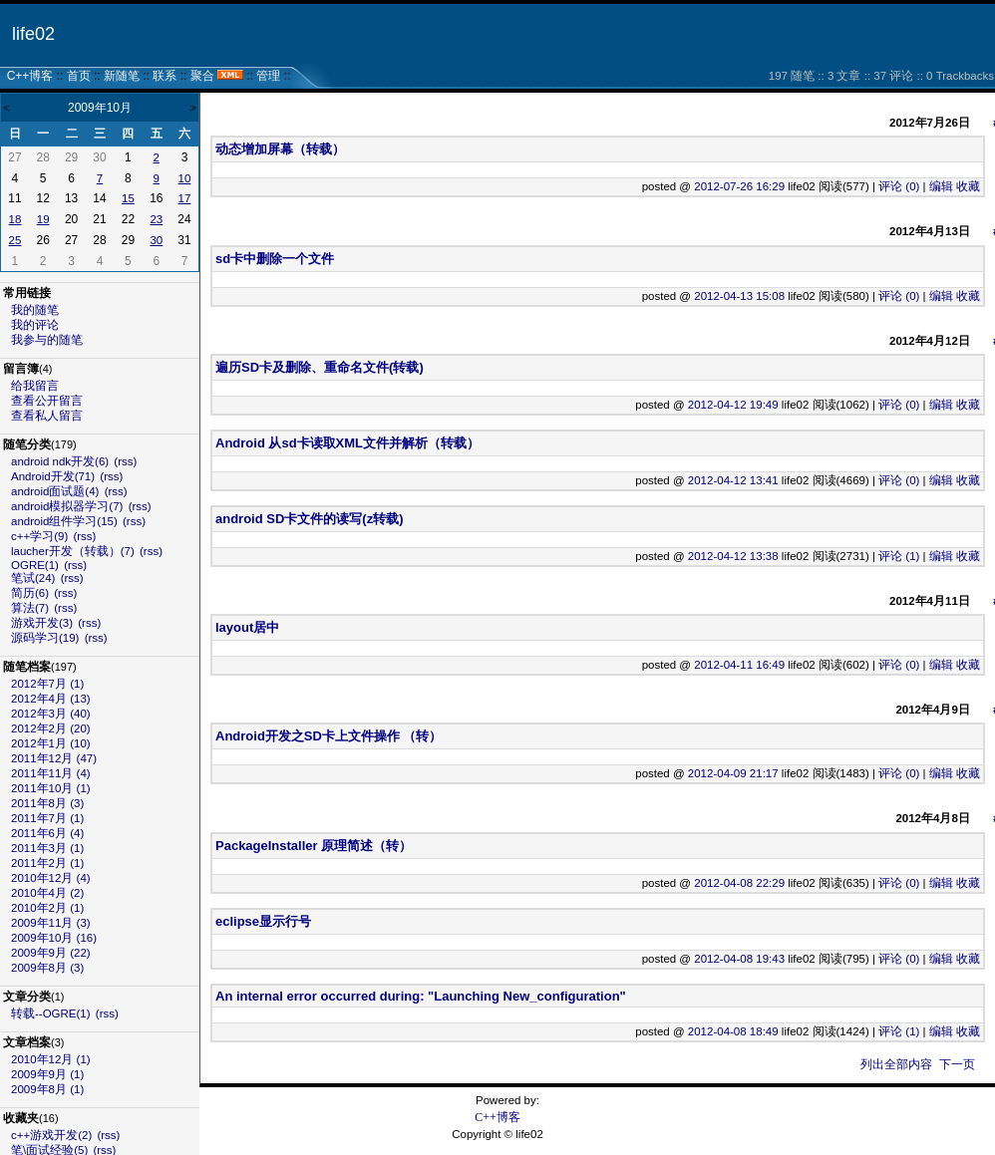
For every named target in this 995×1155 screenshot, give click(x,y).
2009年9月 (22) (51, 953)
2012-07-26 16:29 (739, 186)
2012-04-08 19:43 (739, 959)
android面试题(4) (55, 491)
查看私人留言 (47, 416)
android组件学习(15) (64, 521)
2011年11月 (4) (51, 773)
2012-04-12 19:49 (733, 405)
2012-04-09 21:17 (733, 773)
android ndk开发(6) (60, 461)
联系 (164, 76)
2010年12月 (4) (51, 878)
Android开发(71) (53, 476)
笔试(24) (33, 578)
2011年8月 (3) (47, 803)
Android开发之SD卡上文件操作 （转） (329, 735)
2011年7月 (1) (47, 818)
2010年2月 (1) (47, 908)
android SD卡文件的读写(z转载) (309, 518)
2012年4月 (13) (51, 699)
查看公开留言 (47, 401)
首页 (79, 76)
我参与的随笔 (47, 340)
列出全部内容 (896, 1064)
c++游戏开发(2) (51, 1135)
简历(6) (30, 593)
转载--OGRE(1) (51, 1013)
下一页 (957, 1064)
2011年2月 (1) (47, 863)
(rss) (125, 461)
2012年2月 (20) (51, 728)
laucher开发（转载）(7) (73, 551)
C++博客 (30, 76)
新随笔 (122, 76)
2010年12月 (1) (51, 1059)
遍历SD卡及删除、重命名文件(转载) (319, 367)
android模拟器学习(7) (67, 506)
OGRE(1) (35, 565)
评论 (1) (898, 556)
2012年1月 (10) (51, 743)
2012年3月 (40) (51, 714)
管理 (268, 76)
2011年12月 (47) (54, 758)
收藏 (968, 186)
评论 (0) (898, 186)
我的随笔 (35, 310)
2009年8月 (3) (47, 968)
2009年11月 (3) (51, 923)
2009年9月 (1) (47, 1074)
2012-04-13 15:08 (739, 296)
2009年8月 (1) (47, 1089)
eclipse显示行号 (263, 921)
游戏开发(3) (42, 623)
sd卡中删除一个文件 (274, 258)
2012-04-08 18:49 (733, 1031)
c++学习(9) (39, 536)
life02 (33, 34)
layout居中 (247, 627)
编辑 (941, 186)
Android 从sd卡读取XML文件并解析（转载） (347, 442)
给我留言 (35, 386)
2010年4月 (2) (47, 893)
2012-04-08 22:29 (739, 883)
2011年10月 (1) (51, 788)
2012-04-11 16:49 (739, 665)
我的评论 (35, 325)
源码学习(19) (45, 638)
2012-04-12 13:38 (733, 556)
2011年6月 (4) (47, 833)
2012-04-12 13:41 (733, 480)
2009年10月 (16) (54, 938)
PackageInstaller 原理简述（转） (313, 845)
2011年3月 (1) (47, 848)
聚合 (202, 76)
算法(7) (30, 608)
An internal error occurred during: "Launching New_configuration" (420, 996)
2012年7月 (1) (47, 684)
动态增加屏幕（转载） (280, 149)
